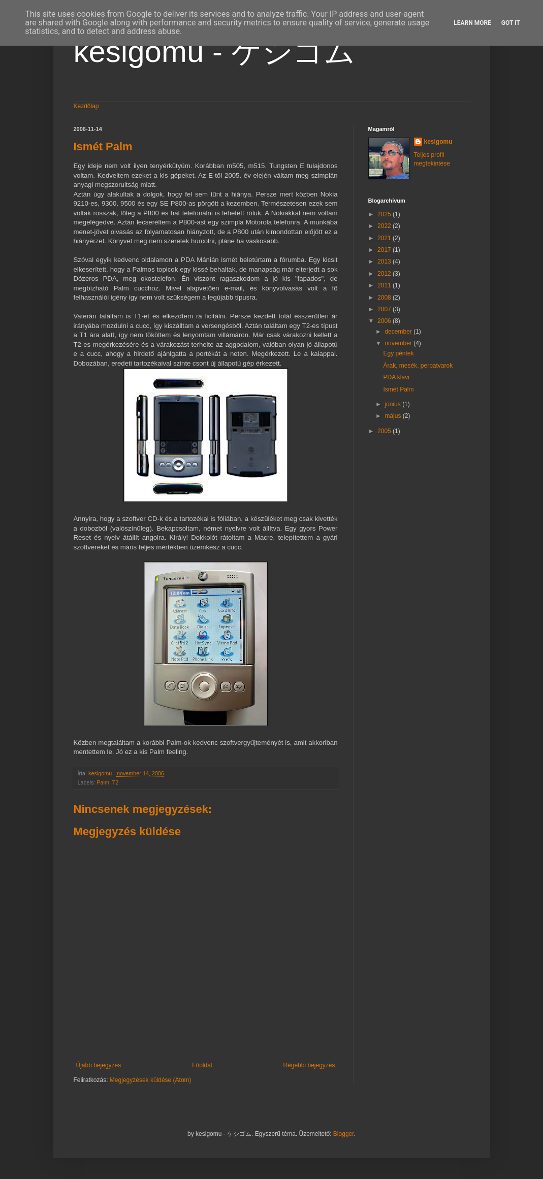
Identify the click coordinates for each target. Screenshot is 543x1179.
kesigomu (438, 141)
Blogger (343, 1133)
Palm (103, 782)
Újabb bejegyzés (98, 1065)
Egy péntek (398, 353)
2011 (385, 285)
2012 (385, 273)
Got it (510, 22)
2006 (385, 320)
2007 (385, 309)
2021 (385, 238)
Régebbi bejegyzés (309, 1065)
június (393, 404)
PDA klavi (396, 377)
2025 (385, 214)
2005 (385, 431)
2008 (385, 297)
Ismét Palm (398, 389)
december (399, 331)
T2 (115, 782)
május (393, 415)
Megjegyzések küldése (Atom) (150, 1080)
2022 (385, 226)
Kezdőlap (86, 106)
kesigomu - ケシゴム (214, 52)
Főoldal (202, 1065)
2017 (385, 249)
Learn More (472, 22)
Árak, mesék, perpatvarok (418, 365)
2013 (385, 261)
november (399, 343)
